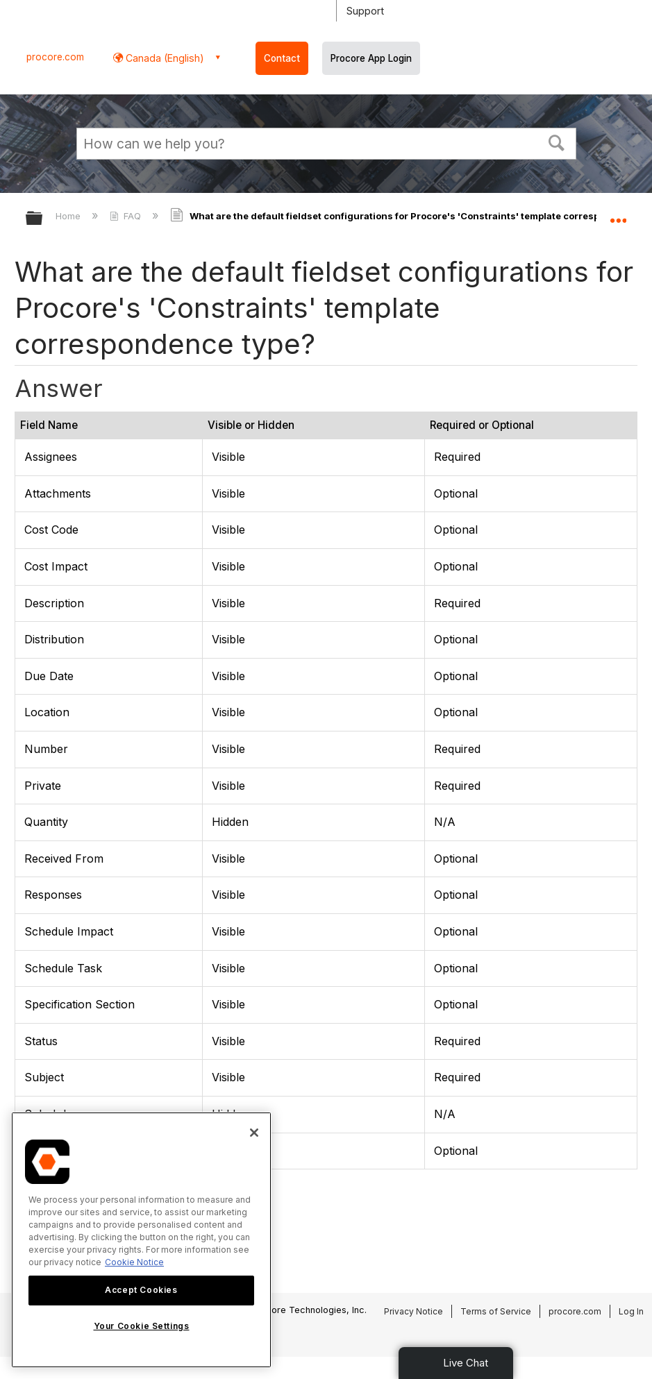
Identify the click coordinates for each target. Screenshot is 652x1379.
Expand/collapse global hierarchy (43, 219)
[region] (141, 1240)
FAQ (127, 215)
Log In (631, 1311)
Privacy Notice (413, 1311)
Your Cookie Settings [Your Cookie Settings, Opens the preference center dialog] (142, 1326)
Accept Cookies (141, 1290)
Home (69, 215)
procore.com (55, 56)
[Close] (254, 1132)
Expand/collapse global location (618, 213)
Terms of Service (495, 1311)
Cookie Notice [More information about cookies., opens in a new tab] (134, 1262)
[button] (556, 141)
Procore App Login (371, 58)
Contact (282, 58)
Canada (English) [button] (163, 58)
